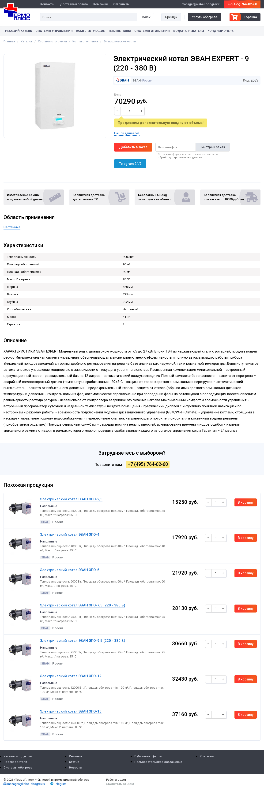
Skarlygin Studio (120, 784)
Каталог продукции (18, 756)
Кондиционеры (220, 31)
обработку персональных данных (180, 157)
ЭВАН (127, 80)
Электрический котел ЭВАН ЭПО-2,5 (71, 499)
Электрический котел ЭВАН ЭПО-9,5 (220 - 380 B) (82, 641)
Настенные (12, 227)
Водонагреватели (188, 31)
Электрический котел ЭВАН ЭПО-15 (71, 711)
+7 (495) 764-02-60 (242, 4)
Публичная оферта (148, 756)
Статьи (74, 762)
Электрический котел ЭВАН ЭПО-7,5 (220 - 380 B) (82, 605)
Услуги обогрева (205, 17)
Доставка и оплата (74, 4)
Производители (15, 762)
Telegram (58, 784)
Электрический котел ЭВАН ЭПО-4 (69, 534)
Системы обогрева (18, 767)
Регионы (75, 756)
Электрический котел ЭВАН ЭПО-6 (69, 570)
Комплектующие (90, 31)
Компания (100, 4)
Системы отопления (152, 31)
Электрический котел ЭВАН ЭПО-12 (71, 676)
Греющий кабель (18, 31)
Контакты (47, 4)
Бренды (171, 17)
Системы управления (54, 31)
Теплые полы (119, 31)
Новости (75, 767)
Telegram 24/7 (130, 164)
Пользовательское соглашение (158, 762)
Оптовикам (121, 4)
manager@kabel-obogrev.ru (24, 784)
